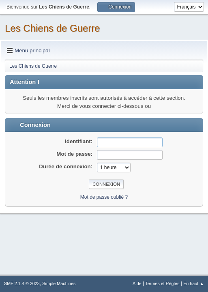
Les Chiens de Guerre (52, 28)
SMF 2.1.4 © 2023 (22, 283)
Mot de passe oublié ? (104, 197)
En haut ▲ (193, 283)
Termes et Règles (162, 283)
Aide (137, 283)
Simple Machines (58, 283)
